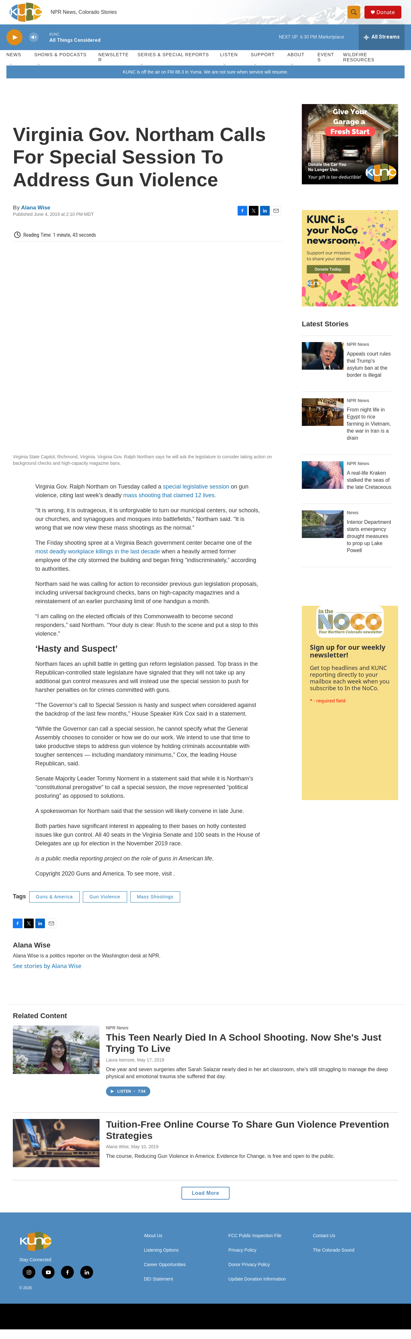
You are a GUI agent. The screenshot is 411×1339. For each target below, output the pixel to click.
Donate (388, 16)
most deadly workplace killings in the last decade (97, 561)
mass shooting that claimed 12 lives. (169, 505)
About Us (153, 1245)
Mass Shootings (155, 906)
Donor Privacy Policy (249, 1274)
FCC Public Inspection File (254, 1245)
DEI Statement (158, 1288)
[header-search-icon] (355, 17)
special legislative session (196, 496)
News (353, 522)
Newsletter (113, 67)
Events (326, 67)
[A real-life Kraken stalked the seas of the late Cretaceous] (323, 484)
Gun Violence (105, 906)
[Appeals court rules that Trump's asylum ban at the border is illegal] (323, 365)
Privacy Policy (242, 1259)
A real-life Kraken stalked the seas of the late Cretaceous (369, 489)
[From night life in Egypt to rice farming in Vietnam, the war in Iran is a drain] (323, 421)
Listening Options (161, 1259)
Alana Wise (35, 217)
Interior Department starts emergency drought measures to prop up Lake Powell (369, 546)
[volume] (33, 47)
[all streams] (382, 46)
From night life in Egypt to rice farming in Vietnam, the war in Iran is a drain (369, 433)
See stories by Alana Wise (47, 975)
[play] (14, 46)
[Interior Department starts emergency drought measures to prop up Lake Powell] (323, 534)
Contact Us (324, 1245)
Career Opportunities (165, 1274)
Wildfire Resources (359, 67)
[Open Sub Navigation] (11, 74)
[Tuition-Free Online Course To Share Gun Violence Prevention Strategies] (56, 1152)
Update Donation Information (257, 1288)
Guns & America (54, 906)
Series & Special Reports (173, 64)
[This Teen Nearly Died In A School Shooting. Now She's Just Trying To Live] (56, 1059)
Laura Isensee (120, 1069)
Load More (205, 1202)
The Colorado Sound (333, 1259)
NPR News (358, 353)
